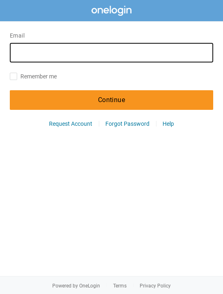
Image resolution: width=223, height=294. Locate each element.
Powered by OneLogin (76, 286)
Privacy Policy (155, 286)
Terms (120, 286)
